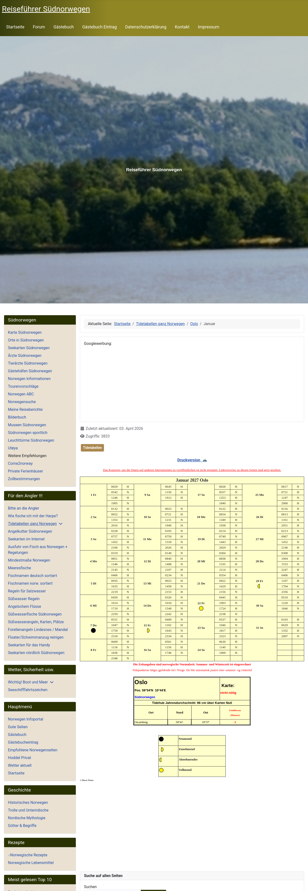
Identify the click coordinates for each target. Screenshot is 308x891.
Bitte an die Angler (23, 508)
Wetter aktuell (20, 765)
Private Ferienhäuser (25, 471)
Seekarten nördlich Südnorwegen (36, 652)
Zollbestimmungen (24, 479)
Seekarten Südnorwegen (29, 348)
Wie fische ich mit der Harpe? (33, 516)
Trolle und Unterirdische (28, 810)
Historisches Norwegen (28, 802)
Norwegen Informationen (29, 378)
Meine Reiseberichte (25, 409)
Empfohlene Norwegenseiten (32, 750)
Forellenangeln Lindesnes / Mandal (38, 629)
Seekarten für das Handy (29, 645)
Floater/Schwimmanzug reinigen (36, 637)
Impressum (208, 27)
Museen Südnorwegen (27, 425)
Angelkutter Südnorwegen (30, 531)
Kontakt (182, 27)
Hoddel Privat (19, 757)
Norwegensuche (22, 402)
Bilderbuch (17, 417)
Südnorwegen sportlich (27, 432)
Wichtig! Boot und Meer (28, 682)
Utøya (13, 448)
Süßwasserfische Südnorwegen (35, 614)
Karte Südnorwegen (25, 332)
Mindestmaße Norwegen (29, 560)
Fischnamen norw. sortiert (30, 583)
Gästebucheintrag (23, 742)
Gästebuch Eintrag (99, 27)
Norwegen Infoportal (25, 719)
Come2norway (20, 463)
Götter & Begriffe (22, 825)
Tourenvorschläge (23, 386)
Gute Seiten (18, 727)
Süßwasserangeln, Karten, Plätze (36, 622)
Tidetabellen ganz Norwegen (32, 523)
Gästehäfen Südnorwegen (30, 371)
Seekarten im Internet (26, 539)
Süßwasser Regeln (24, 598)
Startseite (15, 27)
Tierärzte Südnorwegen (27, 363)
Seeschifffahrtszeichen (27, 690)
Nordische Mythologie (26, 818)
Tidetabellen (92, 448)
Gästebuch (63, 27)
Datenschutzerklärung (145, 27)
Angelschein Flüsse (24, 606)
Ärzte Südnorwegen (24, 355)
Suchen (90, 886)
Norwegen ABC (21, 394)
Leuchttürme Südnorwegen (31, 440)
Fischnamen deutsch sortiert (32, 575)
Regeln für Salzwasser (27, 591)
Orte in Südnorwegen (26, 340)
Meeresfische (19, 568)
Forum (39, 27)
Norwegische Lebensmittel (31, 862)
